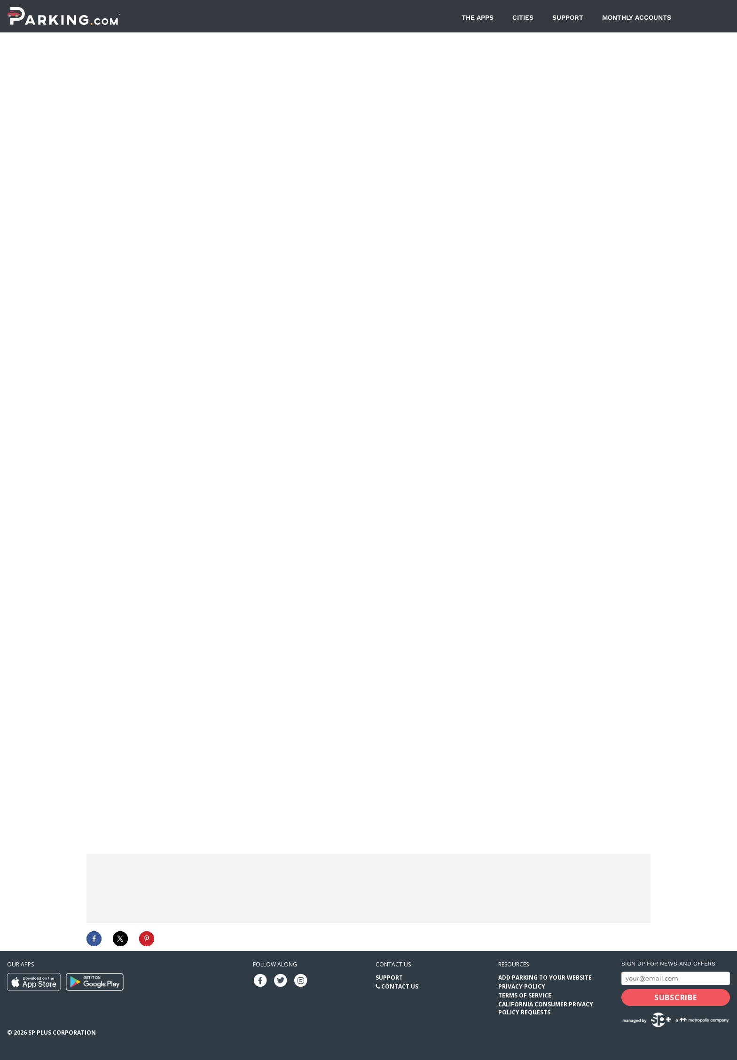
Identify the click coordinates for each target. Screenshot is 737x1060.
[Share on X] (120, 938)
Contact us (393, 964)
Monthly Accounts (636, 17)
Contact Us (399, 986)
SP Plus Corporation (62, 1032)
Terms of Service (524, 995)
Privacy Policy (521, 986)
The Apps (478, 17)
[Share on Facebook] (94, 938)
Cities (522, 17)
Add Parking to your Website (545, 977)
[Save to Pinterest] (146, 938)
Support (567, 17)
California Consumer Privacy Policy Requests (545, 1008)
